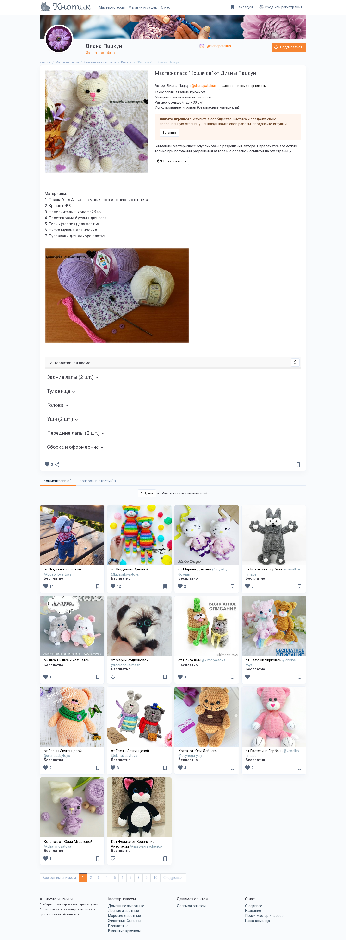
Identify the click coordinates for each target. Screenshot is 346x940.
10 (48, 677)
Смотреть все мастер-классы (244, 86)
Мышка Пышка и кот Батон (66, 660)
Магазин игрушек (143, 7)
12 (115, 586)
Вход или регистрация (280, 7)
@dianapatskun (100, 52)
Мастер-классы (112, 7)
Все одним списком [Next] (59, 877)
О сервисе (253, 906)
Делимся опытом (191, 906)
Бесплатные (118, 926)
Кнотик (45, 62)
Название (253, 910)
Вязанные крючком (124, 931)
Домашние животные (126, 906)
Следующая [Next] (173, 877)
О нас (165, 7)
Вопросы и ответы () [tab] (98, 481)
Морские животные (124, 916)
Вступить (169, 132)
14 (48, 586)
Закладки (241, 7)
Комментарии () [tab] (57, 481)
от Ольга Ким (201, 660)
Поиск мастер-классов (264, 916)
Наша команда (257, 921)
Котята (126, 62)
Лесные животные (123, 910)
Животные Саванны (124, 921)
